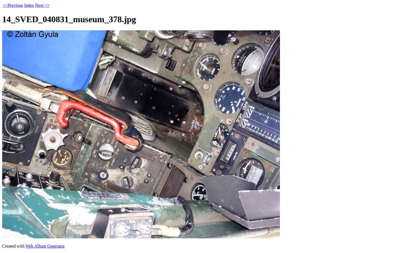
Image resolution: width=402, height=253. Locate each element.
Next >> (42, 5)
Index (29, 5)
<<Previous (13, 5)
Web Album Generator (45, 246)
